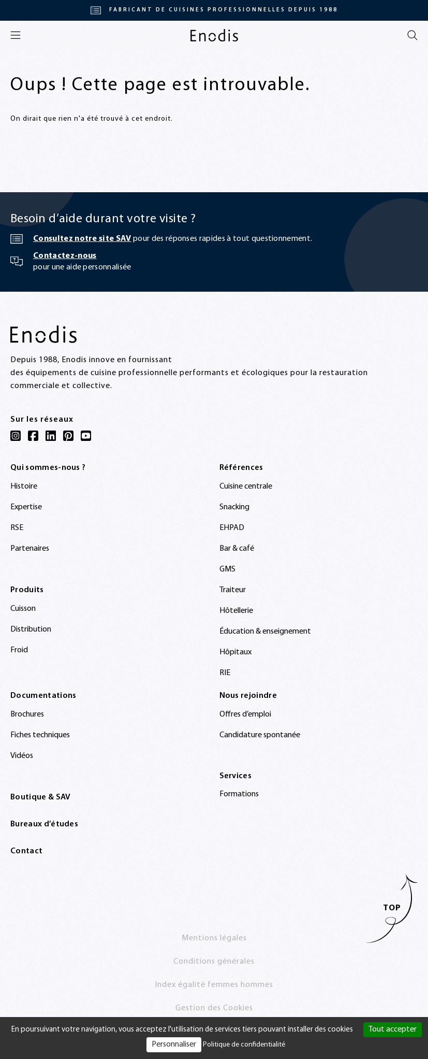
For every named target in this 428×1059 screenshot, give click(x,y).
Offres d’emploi (245, 714)
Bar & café (236, 549)
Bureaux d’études (44, 824)
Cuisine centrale (245, 486)
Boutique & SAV (40, 797)
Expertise (26, 507)
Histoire (23, 486)
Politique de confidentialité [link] (244, 1045)
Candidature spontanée (259, 735)
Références (241, 468)
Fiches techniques (40, 735)
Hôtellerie (236, 611)
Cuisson (23, 609)
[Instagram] (15, 436)
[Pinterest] (68, 436)
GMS (227, 569)
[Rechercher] (412, 35)
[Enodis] (214, 35)
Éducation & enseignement (265, 631)
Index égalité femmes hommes (214, 985)
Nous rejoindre (248, 696)
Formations (239, 794)
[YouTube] (86, 436)
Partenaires (29, 549)
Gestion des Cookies (214, 1008)
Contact (26, 851)
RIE (224, 673)
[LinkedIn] (51, 436)
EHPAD (231, 528)
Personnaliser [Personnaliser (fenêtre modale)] (174, 1044)
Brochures (27, 714)
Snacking (234, 507)
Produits (27, 590)
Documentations (43, 696)
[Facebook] (33, 436)
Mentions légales (214, 938)
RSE (16, 528)
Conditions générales (214, 961)
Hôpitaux (235, 652)
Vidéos (21, 756)
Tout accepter (392, 1029)
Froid (19, 650)
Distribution (30, 629)
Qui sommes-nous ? (47, 468)
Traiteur (232, 590)
